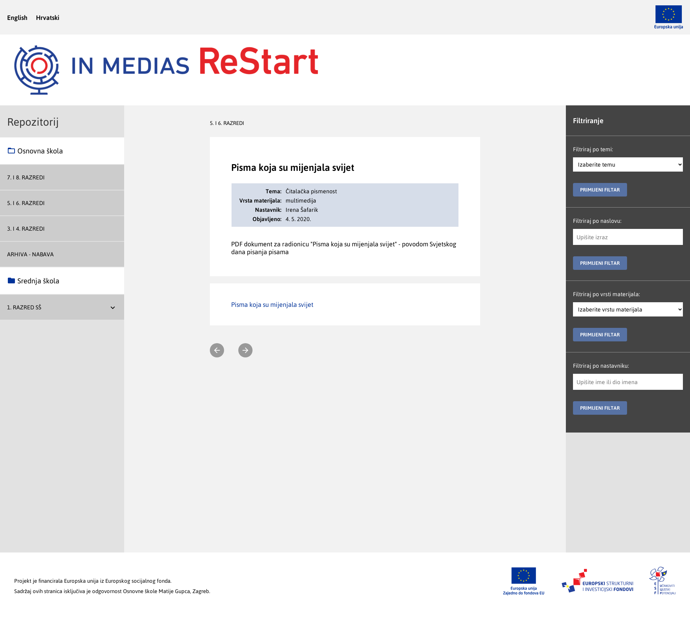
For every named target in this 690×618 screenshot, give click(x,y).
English (17, 17)
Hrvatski (47, 17)
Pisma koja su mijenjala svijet (272, 304)
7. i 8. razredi (26, 177)
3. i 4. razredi (26, 228)
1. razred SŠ (24, 307)
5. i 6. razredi (26, 202)
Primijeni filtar (600, 190)
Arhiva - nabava (30, 254)
